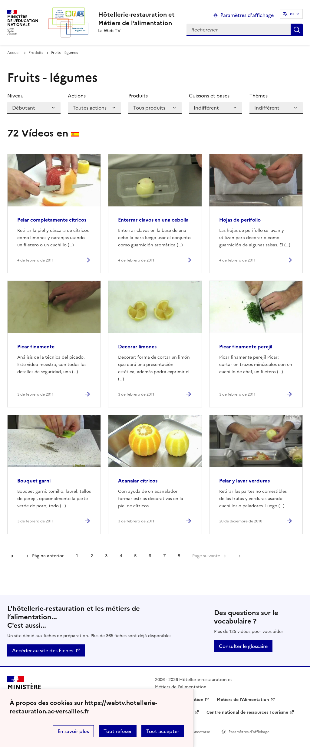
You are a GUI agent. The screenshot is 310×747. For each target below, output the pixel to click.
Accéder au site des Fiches (42, 650)
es (292, 14)
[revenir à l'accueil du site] (136, 18)
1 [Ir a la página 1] (77, 556)
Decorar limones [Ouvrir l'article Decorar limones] (137, 346)
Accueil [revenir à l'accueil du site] (13, 52)
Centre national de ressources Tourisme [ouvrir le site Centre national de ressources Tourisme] (247, 712)
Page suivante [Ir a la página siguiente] (206, 556)
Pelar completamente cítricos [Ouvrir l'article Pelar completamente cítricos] (51, 219)
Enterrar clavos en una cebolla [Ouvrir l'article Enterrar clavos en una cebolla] (153, 219)
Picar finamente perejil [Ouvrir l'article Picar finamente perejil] (245, 346)
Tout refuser (118, 731)
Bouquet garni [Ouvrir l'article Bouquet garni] (34, 480)
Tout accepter (162, 731)
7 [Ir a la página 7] (164, 556)
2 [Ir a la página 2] (92, 556)
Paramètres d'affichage (249, 732)
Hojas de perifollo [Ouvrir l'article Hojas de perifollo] (240, 219)
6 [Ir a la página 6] (150, 556)
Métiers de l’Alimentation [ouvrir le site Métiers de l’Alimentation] (243, 699)
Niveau (15, 95)
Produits (35, 52)
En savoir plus (73, 731)
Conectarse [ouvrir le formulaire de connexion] (200, 732)
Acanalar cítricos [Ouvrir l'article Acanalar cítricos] (137, 480)
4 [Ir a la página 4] (121, 556)
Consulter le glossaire (243, 646)
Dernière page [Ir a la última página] (240, 556)
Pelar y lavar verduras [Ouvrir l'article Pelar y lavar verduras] (244, 480)
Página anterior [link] (48, 556)
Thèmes (258, 95)
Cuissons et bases (209, 95)
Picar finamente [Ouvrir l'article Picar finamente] (35, 346)
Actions (77, 95)
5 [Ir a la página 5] (135, 556)
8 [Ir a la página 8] (179, 556)
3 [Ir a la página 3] (106, 556)
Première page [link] (12, 556)
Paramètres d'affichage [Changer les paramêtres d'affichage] (247, 15)
